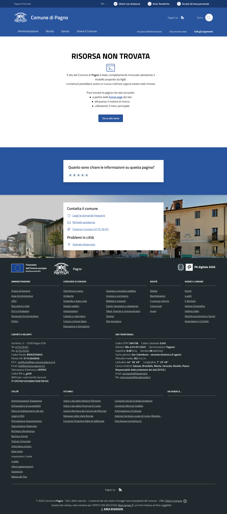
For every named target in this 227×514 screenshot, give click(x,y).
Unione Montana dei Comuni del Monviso (84, 411)
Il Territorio (190, 301)
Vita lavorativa (113, 321)
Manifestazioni (157, 296)
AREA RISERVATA (111, 509)
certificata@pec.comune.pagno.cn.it (36, 362)
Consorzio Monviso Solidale (129, 406)
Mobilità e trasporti (116, 301)
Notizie (153, 291)
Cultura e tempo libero (75, 321)
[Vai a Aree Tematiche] (158, 4)
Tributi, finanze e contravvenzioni (123, 311)
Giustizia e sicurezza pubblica (121, 291)
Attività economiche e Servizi (200, 316)
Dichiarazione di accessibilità (26, 406)
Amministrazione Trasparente (26, 401)
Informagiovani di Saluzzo (128, 411)
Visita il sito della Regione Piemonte (82, 401)
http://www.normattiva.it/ (128, 421)
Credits (15, 461)
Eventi (188, 291)
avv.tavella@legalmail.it (135, 373)
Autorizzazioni (70, 311)
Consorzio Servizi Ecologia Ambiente (133, 401)
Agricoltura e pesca (73, 291)
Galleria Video (192, 311)
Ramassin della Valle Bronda (78, 416)
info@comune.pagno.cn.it (31, 366)
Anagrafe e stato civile (75, 301)
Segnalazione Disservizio (24, 426)
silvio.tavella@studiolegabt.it (135, 377)
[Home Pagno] (41, 17)
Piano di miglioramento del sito (27, 411)
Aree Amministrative (22, 296)
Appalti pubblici (71, 306)
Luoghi (188, 296)
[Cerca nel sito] (209, 17)
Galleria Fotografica (195, 306)
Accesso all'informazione (149, 31)
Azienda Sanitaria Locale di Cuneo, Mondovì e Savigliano (144, 416)
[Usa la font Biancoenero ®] (127, 4)
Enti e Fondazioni (20, 311)
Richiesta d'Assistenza (23, 431)
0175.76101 (22, 347)
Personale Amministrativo (24, 316)
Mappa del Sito (19, 476)
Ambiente (68, 296)
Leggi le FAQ (17, 416)
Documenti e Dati (20, 306)
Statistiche (17, 471)
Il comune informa (159, 301)
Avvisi (153, 311)
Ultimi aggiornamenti (22, 466)
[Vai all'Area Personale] (193, 4)
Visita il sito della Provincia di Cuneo (82, 406)
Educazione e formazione (76, 326)
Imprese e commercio (117, 296)
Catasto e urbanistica (74, 316)
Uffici (14, 301)
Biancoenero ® (126, 505)
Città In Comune (173, 501)
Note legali (17, 451)
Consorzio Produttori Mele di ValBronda (83, 421)
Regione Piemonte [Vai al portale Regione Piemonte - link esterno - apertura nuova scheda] (22, 3)
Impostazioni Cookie (21, 456)
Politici (14, 321)
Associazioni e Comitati (197, 321)
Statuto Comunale (21, 441)
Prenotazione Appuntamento (26, 421)
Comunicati (156, 306)
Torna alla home (110, 118)
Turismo (110, 316)
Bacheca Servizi (19, 436)
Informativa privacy (21, 446)
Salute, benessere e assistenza (122, 306)
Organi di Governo (20, 291)
